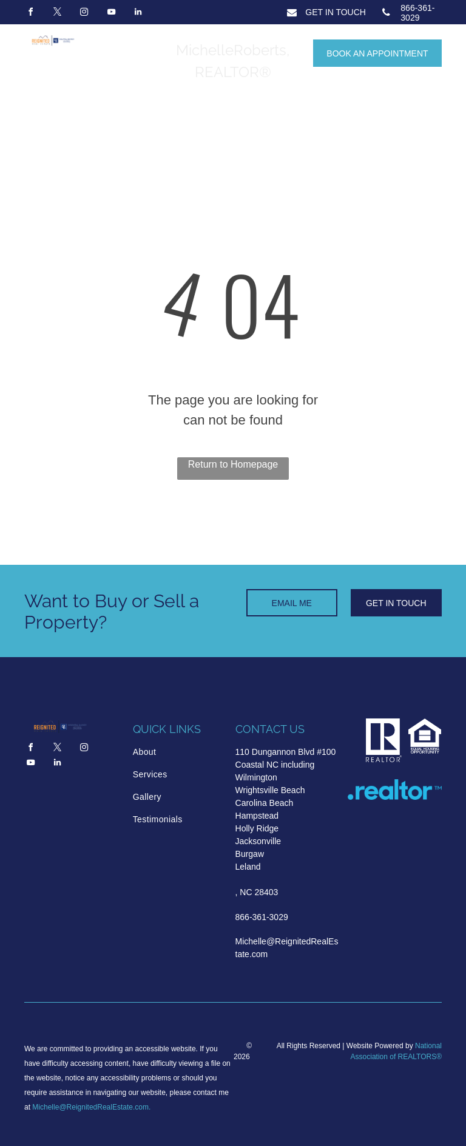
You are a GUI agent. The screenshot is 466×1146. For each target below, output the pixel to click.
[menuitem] (178, 752)
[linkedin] (138, 13)
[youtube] (111, 13)
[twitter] (57, 13)
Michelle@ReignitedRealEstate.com (90, 1107)
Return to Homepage (233, 464)
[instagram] (84, 13)
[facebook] (30, 13)
